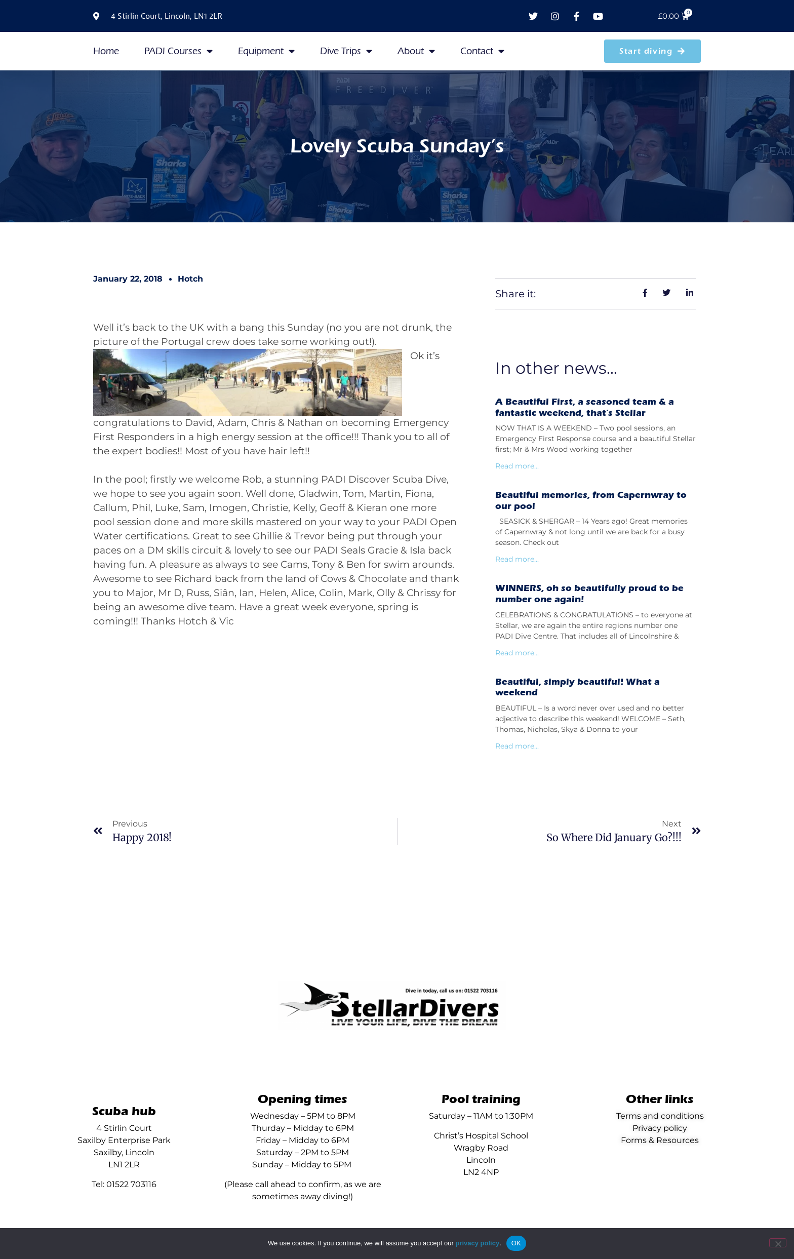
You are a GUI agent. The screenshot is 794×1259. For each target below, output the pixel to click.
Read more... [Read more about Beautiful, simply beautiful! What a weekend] (517, 746)
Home (106, 51)
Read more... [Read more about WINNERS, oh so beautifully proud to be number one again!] (517, 652)
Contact (482, 51)
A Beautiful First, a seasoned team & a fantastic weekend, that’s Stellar (584, 407)
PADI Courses (178, 51)
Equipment (266, 51)
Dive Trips (346, 51)
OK (516, 1243)
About (416, 51)
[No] (777, 1242)
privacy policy (477, 1243)
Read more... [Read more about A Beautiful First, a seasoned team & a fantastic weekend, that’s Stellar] (517, 465)
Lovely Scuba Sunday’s (397, 146)
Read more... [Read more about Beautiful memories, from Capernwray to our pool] (517, 559)
